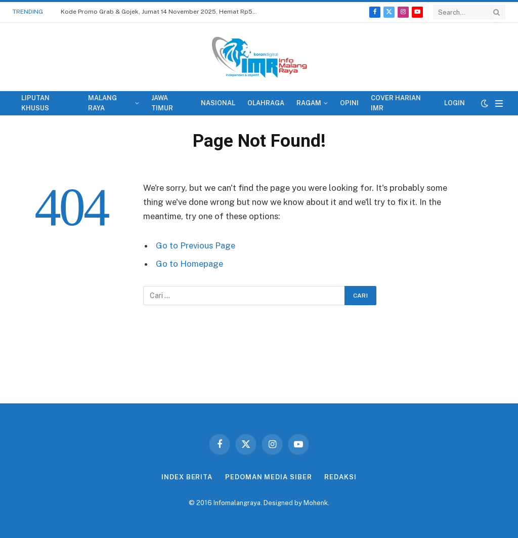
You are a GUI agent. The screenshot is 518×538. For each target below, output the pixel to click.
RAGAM (308, 103)
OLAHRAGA (265, 103)
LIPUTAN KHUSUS (35, 103)
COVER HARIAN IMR (396, 103)
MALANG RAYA (102, 103)
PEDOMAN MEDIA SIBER (268, 477)
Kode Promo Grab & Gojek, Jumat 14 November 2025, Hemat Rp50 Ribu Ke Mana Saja (162, 11)
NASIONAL (218, 103)
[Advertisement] (259, 359)
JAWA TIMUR (162, 103)
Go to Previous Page (195, 245)
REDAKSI (340, 477)
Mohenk (316, 503)
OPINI (349, 103)
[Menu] (499, 103)
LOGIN (454, 103)
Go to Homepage (189, 264)
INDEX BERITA (186, 477)
